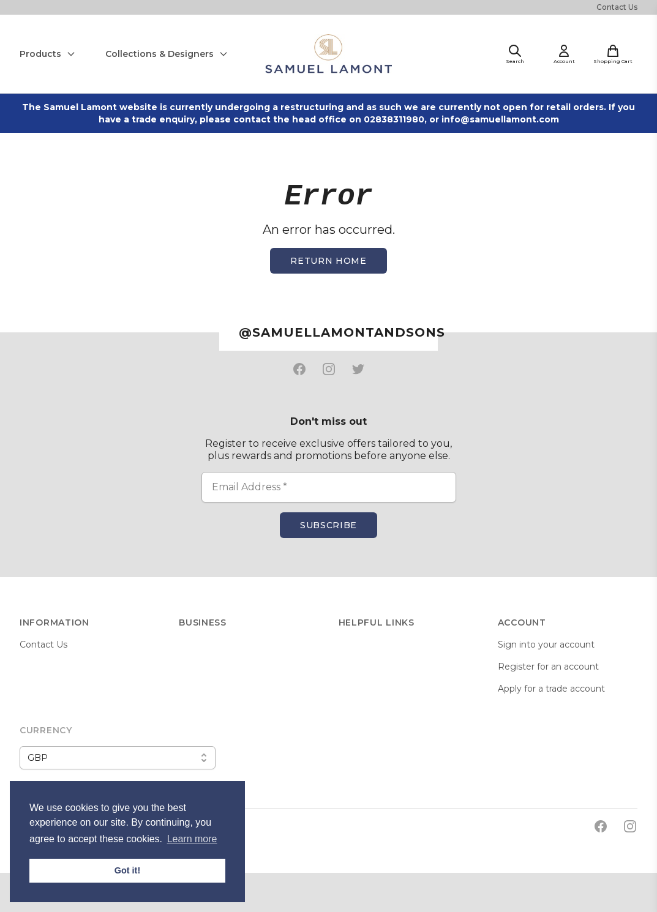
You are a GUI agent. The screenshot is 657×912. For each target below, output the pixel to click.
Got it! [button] (127, 870)
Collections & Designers (166, 53)
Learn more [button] (192, 839)
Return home (328, 260)
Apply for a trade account (551, 688)
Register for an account (548, 666)
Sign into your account (546, 644)
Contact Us (616, 7)
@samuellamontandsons (338, 332)
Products (48, 53)
